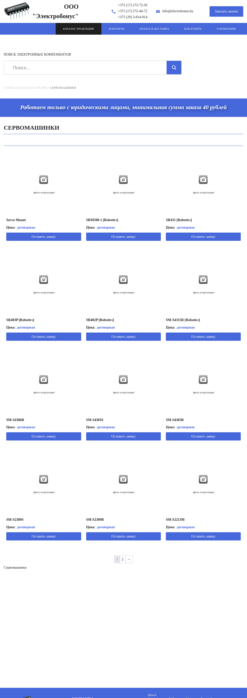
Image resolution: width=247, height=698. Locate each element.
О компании (226, 28)
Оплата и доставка (154, 28)
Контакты (116, 28)
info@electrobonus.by (177, 11)
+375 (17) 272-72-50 (132, 5)
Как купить (193, 28)
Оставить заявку (43, 237)
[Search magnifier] (174, 68)
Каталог (27, 87)
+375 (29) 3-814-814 (132, 17)
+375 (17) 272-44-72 (132, 11)
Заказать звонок (226, 11)
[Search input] (87, 67)
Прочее (42, 87)
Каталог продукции (78, 28)
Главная (11, 87)
